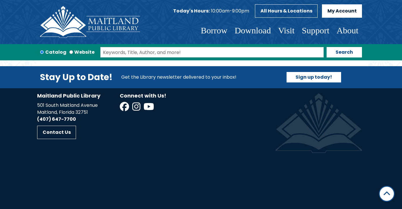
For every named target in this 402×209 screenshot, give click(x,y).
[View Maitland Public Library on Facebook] (125, 108)
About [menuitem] (347, 30)
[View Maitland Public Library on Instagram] (136, 108)
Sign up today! (314, 77)
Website (84, 52)
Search (344, 52)
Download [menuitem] (253, 30)
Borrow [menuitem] (214, 30)
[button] (211, 11)
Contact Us (57, 132)
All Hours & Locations (286, 11)
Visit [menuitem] (286, 30)
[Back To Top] (387, 194)
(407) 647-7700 (56, 119)
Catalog (55, 52)
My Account (342, 11)
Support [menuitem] (315, 30)
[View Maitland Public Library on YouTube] (149, 108)
